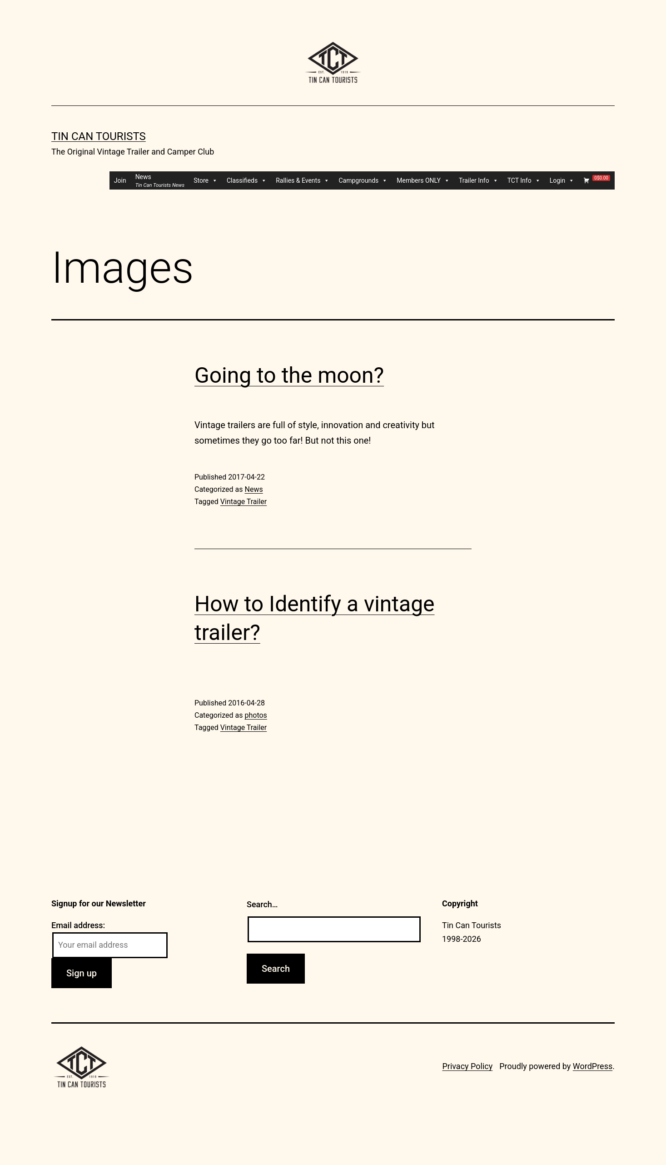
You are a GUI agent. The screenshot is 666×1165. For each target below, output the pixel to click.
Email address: (78, 925)
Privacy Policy (467, 1066)
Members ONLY (423, 180)
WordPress (592, 1066)
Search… (262, 904)
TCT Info (524, 180)
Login (562, 180)
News (253, 489)
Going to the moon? (289, 375)
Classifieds (247, 180)
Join (120, 180)
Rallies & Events (302, 180)
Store (206, 180)
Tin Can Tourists (98, 136)
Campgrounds (363, 180)
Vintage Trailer (243, 501)
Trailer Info (478, 180)
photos (255, 715)
